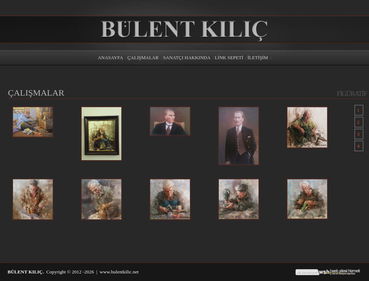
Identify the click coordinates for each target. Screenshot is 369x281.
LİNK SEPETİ (229, 57)
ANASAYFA (110, 57)
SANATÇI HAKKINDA (186, 57)
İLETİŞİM (257, 57)
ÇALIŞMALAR (143, 57)
